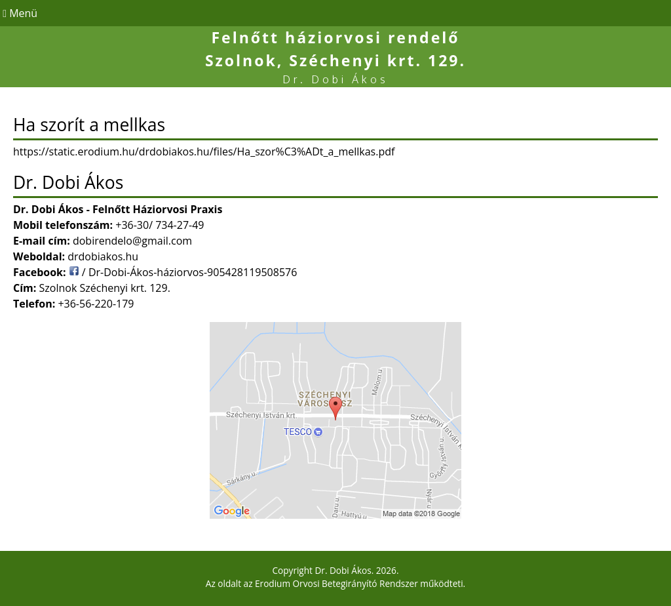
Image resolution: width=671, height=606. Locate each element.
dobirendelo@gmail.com (132, 240)
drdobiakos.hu (102, 256)
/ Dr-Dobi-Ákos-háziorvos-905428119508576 (183, 272)
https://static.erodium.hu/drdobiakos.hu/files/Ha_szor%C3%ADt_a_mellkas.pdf (203, 151)
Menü (18, 13)
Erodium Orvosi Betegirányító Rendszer (336, 583)
